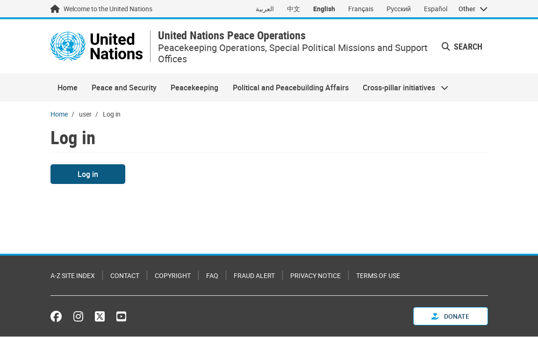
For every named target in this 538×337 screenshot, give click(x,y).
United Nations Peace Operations (232, 35)
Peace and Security (124, 87)
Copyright (173, 275)
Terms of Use (378, 275)
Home (67, 87)
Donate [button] (450, 316)
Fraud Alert (254, 275)
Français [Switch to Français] (360, 8)
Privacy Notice (315, 275)
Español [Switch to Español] (435, 8)
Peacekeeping (194, 87)
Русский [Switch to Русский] (399, 8)
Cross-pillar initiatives (402, 87)
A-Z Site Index (72, 275)
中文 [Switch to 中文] (293, 8)
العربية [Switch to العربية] (265, 8)
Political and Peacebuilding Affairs (291, 87)
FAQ (212, 275)
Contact (124, 275)
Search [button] (462, 46)
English (324, 8)
